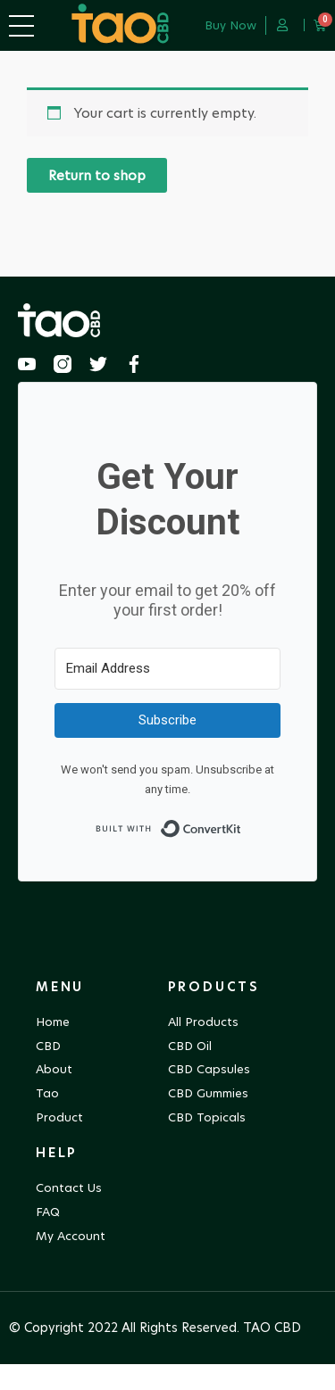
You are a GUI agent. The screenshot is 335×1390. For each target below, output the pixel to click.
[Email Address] (167, 695)
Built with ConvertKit (241, 848)
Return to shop (97, 201)
